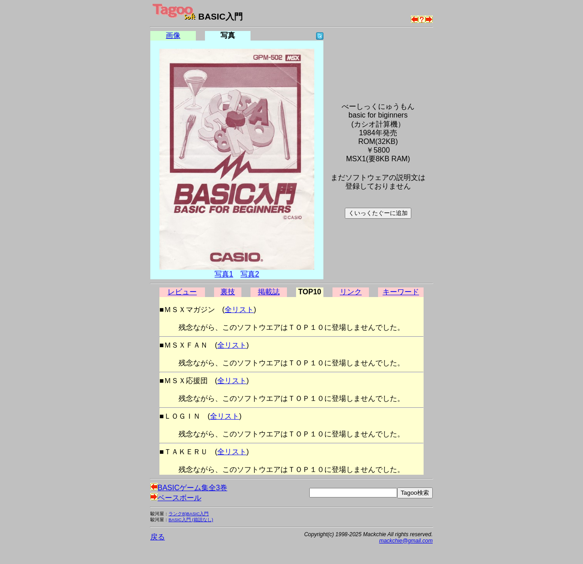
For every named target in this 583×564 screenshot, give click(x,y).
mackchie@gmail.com (406, 541)
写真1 (224, 274)
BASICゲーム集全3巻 (188, 488)
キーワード (401, 292)
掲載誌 (269, 292)
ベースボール (175, 498)
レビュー (182, 292)
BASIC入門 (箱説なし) (191, 519)
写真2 (249, 274)
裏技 (227, 292)
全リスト (239, 309)
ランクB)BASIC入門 (189, 513)
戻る (157, 537)
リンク (351, 292)
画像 (173, 35)
